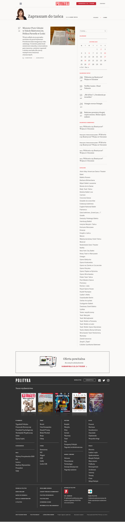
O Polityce (19, 502)
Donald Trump (45, 430)
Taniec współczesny (87, 313)
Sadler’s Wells (85, 295)
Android (69, 496)
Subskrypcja (90, 380)
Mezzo (82, 236)
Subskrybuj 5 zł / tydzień (86, 3)
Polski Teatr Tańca (86, 277)
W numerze (19, 420)
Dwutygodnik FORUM (21, 515)
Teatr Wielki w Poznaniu (88, 321)
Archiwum (92, 470)
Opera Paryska (85, 269)
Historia (91, 450)
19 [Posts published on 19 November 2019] (85, 61)
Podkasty (92, 464)
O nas (90, 478)
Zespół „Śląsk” (85, 342)
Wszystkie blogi (94, 439)
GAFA (42, 461)
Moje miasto (93, 461)
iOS (65, 496)
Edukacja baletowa (86, 204)
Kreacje (82, 230)
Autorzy (91, 473)
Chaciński (92, 433)
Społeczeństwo (94, 455)
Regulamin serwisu (46, 488)
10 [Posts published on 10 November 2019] (105, 53)
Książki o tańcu (85, 233)
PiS (17, 459)
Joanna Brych (40, 58)
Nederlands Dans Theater (89, 245)
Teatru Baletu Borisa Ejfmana (90, 330)
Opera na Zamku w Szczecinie (91, 266)
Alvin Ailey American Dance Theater (93, 172)
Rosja (42, 436)
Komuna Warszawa (86, 228)
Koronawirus (20, 446)
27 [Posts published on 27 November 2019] (89, 65)
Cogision (63, 515)
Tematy (91, 476)
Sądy (17, 471)
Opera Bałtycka (85, 260)
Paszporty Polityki (70, 444)
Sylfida (82, 310)
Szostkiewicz (93, 430)
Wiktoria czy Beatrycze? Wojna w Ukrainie (91, 127)
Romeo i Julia (84, 286)
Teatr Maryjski (85, 316)
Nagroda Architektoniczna (73, 447)
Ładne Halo (68, 515)
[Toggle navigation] (20, 3)
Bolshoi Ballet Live (86, 192)
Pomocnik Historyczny (23, 427)
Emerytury (43, 450)
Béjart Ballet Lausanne (88, 184)
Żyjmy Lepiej (20, 439)
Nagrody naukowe (70, 470)
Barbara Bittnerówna (87, 181)
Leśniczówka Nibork (48, 515)
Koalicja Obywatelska (23, 465)
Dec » (87, 68)
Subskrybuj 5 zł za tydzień (73, 367)
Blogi (90, 420)
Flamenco (83, 210)
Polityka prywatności (47, 495)
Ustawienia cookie (45, 502)
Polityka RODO (44, 499)
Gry (65, 442)
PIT (41, 453)
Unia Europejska (45, 427)
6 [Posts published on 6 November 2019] (89, 53)
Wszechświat (68, 461)
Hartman (92, 427)
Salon (17, 436)
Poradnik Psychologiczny (24, 430)
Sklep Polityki (93, 481)
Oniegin (82, 257)
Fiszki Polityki (92, 496)
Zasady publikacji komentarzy (49, 492)
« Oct (82, 68)
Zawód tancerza (85, 339)
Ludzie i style (93, 453)
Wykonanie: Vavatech (78, 515)
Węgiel (42, 455)
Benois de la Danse (86, 186)
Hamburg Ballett (86, 222)
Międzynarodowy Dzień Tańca (90, 239)
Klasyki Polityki (94, 458)
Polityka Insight (34, 515)
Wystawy (83, 336)
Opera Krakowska (86, 263)
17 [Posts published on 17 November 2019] (105, 57)
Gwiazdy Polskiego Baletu (89, 219)
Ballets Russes (85, 178)
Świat (41, 420)
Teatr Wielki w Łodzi (87, 324)
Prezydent (19, 468)
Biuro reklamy (20, 492)
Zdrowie (67, 458)
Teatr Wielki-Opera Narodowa (90, 327)
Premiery (83, 283)
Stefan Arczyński (86, 301)
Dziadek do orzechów (87, 201)
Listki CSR (43, 464)
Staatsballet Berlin (86, 298)
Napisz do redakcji (21, 495)
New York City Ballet (87, 251)
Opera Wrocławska (86, 274)
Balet (81, 175)
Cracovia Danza (85, 198)
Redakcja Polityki (21, 488)
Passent (91, 424)
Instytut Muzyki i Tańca (88, 225)
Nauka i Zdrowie (69, 454)
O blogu (95, 17)
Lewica (18, 462)
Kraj (17, 453)
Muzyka (67, 427)
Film (65, 430)
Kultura (66, 420)
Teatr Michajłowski (86, 318)
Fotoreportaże (93, 467)
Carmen (82, 195)
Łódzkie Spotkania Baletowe (90, 345)
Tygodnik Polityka (22, 424)
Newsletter (77, 380)
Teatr (66, 439)
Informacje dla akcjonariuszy (49, 506)
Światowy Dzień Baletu (88, 307)
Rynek (42, 446)
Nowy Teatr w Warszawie (89, 254)
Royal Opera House (87, 289)
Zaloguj (102, 3)
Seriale (66, 433)
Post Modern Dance (87, 280)
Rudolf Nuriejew (85, 292)
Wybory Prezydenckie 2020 (25, 456)
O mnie (105, 17)
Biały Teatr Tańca (86, 189)
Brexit (42, 424)
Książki (66, 424)
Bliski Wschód (45, 433)
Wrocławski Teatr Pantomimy (90, 333)
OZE (41, 458)
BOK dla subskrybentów (23, 499)
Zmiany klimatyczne (71, 467)
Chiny (42, 439)
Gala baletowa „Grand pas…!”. (90, 213)
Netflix (82, 248)
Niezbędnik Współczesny (24, 433)
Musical (82, 242)
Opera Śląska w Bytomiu (89, 272)
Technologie (68, 464)
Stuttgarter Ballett (86, 304)
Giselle (82, 216)
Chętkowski (93, 436)
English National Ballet (88, 207)
